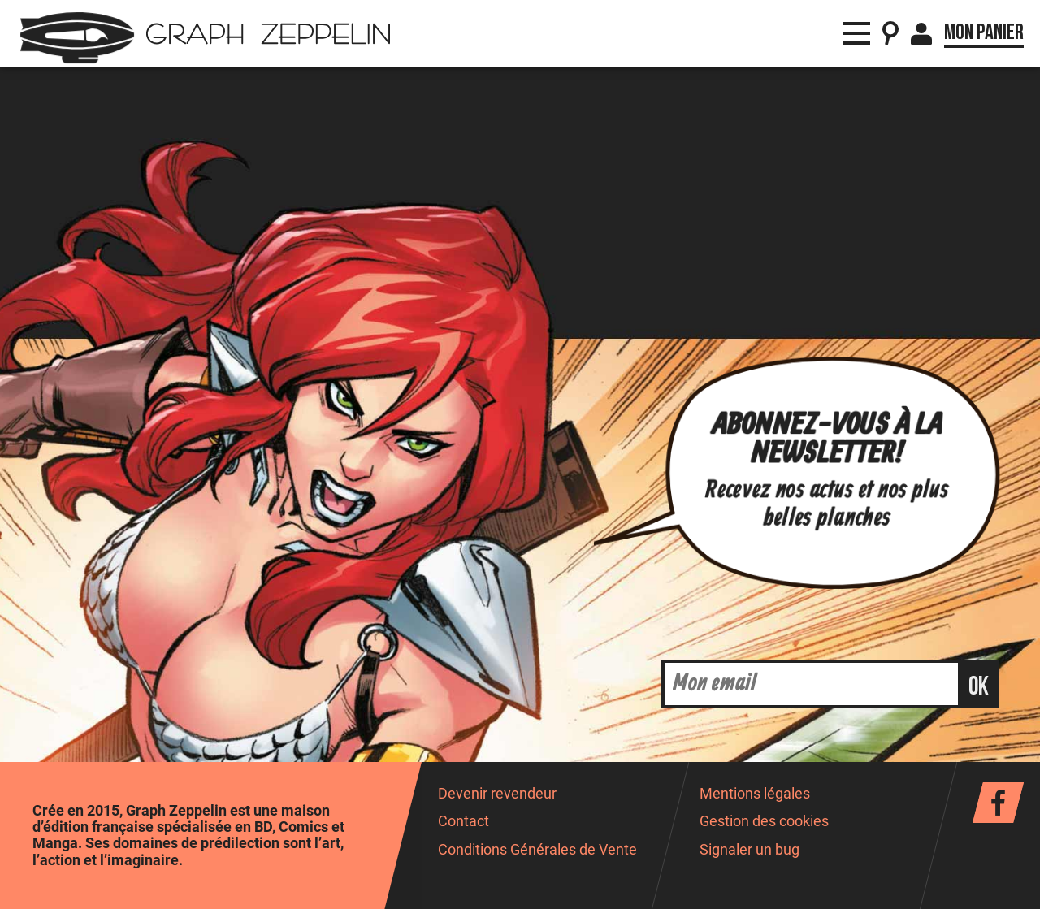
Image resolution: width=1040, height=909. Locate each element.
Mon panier (984, 32)
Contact (463, 821)
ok (978, 687)
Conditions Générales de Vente (537, 850)
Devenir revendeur (497, 794)
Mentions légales (755, 794)
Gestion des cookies (764, 821)
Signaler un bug (750, 850)
